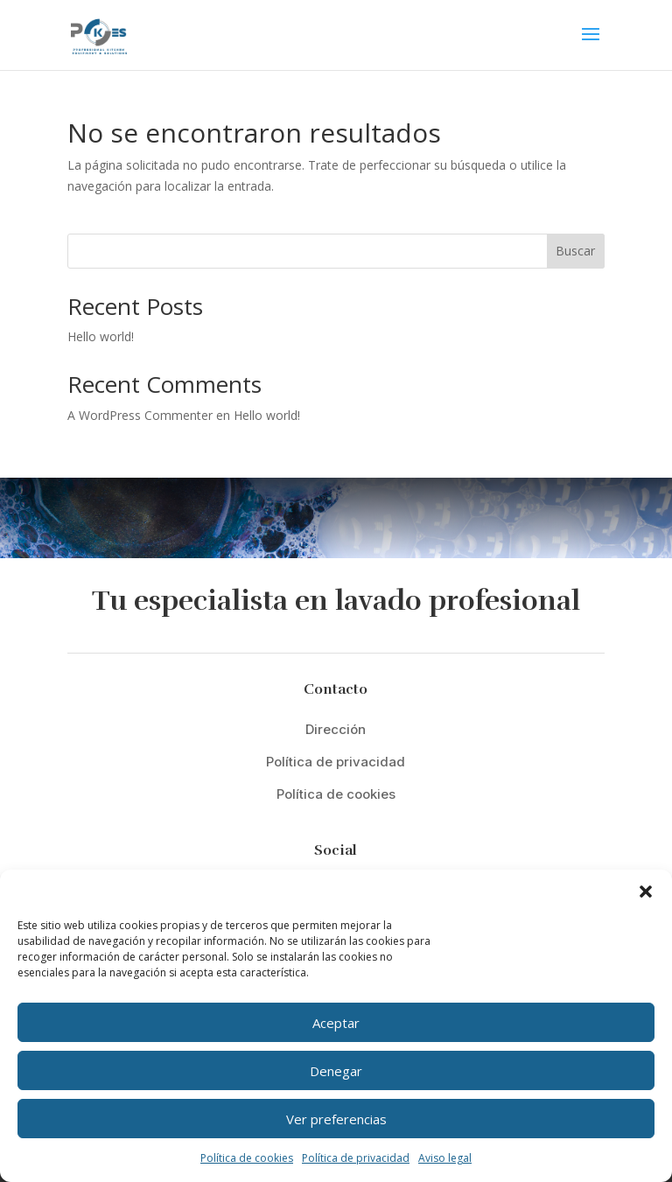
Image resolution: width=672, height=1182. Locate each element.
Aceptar (336, 1023)
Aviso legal (445, 1158)
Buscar (575, 250)
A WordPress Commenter (140, 415)
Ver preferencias (336, 1119)
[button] (645, 891)
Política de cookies (246, 1158)
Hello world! (100, 336)
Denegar (336, 1071)
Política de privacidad (356, 1158)
